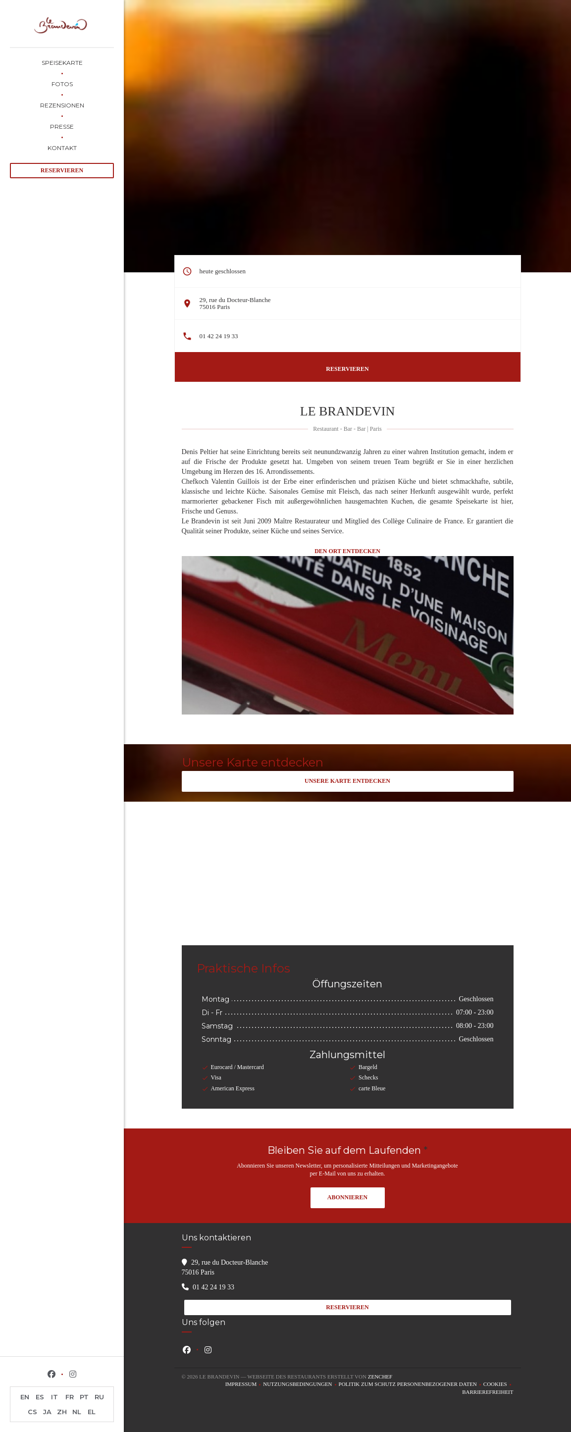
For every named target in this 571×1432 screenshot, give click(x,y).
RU (99, 1397)
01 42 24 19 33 (219, 336)
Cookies (498, 1384)
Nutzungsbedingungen (300, 1384)
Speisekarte (62, 62)
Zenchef (380, 1377)
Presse (62, 126)
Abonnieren (347, 1197)
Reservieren (62, 170)
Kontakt (62, 148)
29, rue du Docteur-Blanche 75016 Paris (235, 303)
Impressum (244, 1384)
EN (24, 1397)
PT (84, 1397)
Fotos (62, 84)
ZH (62, 1412)
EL (92, 1412)
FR (69, 1397)
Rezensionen (62, 105)
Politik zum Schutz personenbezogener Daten (411, 1384)
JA (47, 1412)
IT (54, 1397)
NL (76, 1412)
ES (40, 1397)
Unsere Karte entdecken (347, 780)
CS (32, 1412)
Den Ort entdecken (347, 551)
